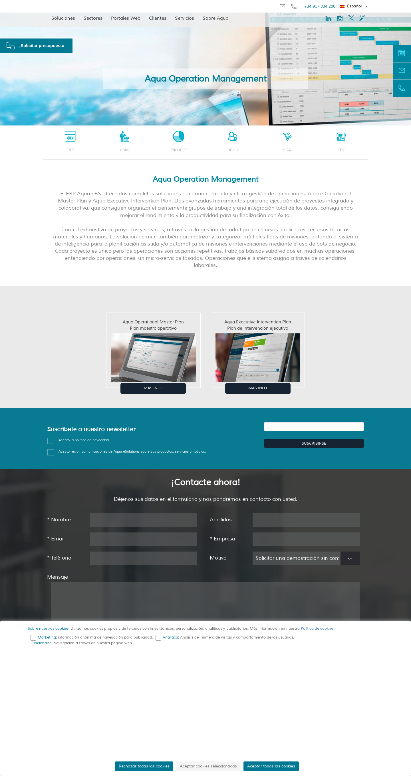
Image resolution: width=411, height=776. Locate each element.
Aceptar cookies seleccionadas (208, 766)
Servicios (184, 18)
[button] (354, 6)
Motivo (218, 558)
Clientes (157, 18)
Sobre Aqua (216, 18)
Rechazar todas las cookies (144, 766)
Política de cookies (317, 628)
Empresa (222, 539)
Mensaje (57, 577)
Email (56, 539)
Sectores (93, 18)
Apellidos (221, 519)
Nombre (59, 519)
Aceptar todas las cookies (271, 766)
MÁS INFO (153, 388)
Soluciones (63, 18)
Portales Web (125, 18)
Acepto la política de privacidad (84, 440)
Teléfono (59, 558)
